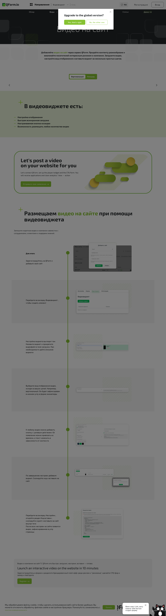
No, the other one (96, 22)
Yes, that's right (74, 22)
